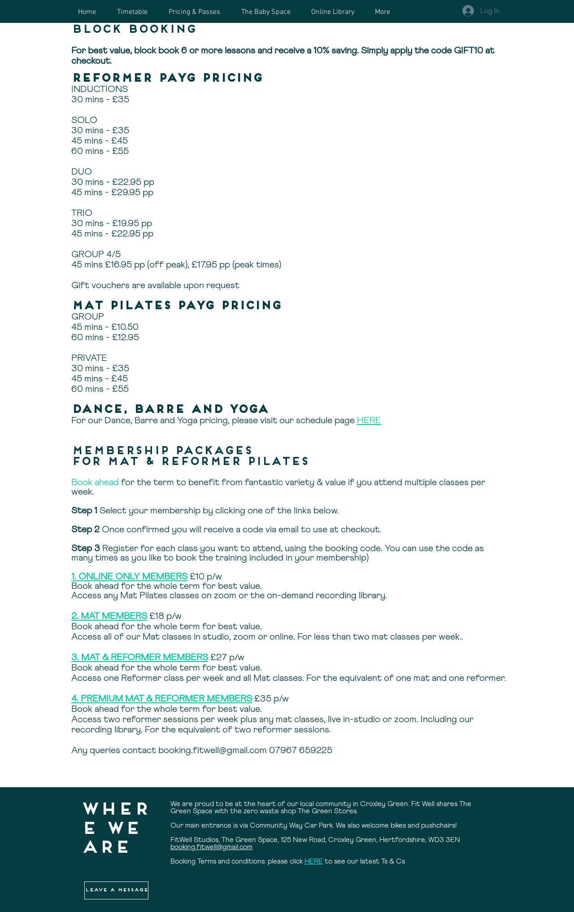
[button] (116, 890)
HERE (369, 420)
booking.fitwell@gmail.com (212, 750)
